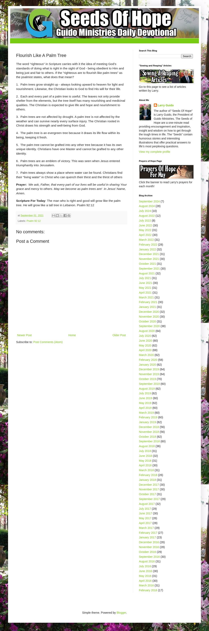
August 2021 (147, 273)
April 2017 (145, 523)
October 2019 (147, 379)
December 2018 (149, 427)
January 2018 (147, 479)
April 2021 (145, 292)
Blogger (121, 612)
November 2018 (149, 431)
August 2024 (147, 206)
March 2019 (146, 412)
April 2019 (145, 407)
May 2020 (145, 345)
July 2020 (145, 335)
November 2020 (149, 316)
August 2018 (147, 446)
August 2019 (147, 388)
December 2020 (149, 311)
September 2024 (149, 201)
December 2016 (149, 542)
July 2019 (145, 393)
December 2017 (149, 484)
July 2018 (145, 451)
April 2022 (145, 234)
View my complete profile (154, 151)
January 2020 (147, 364)
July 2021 (145, 278)
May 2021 (145, 287)
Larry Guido (166, 105)
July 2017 (145, 508)
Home (72, 335)
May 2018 (145, 460)
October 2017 (147, 494)
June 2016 (145, 571)
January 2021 (147, 307)
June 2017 (145, 513)
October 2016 (147, 552)
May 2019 (145, 403)
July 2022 (145, 220)
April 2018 (145, 465)
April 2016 (145, 580)
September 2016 (149, 556)
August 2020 (147, 331)
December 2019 (149, 369)
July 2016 (145, 566)
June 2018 (145, 455)
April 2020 (145, 350)
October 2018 (147, 436)
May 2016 (145, 576)
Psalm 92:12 (34, 221)
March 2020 (146, 355)
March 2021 (146, 297)
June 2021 (145, 283)
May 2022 (145, 230)
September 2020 (149, 326)
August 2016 (147, 561)
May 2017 (145, 518)
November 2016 (149, 547)
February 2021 (148, 302)
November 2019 (149, 374)
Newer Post (24, 335)
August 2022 (147, 215)
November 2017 (149, 489)
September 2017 (149, 499)
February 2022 (148, 244)
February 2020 (148, 359)
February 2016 (148, 590)
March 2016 (146, 585)
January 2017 (147, 537)
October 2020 (147, 321)
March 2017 (146, 527)
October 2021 (147, 263)
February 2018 (148, 475)
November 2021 (149, 259)
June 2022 (145, 225)
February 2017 (148, 532)
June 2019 (145, 398)
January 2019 (147, 422)
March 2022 (146, 239)
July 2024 (145, 210)
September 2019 (149, 383)
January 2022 (147, 249)
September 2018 (149, 441)
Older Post (119, 335)
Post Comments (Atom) (48, 342)
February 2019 (148, 417)
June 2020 (145, 340)
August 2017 (147, 503)
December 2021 (149, 254)
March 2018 (146, 470)
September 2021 (149, 268)
